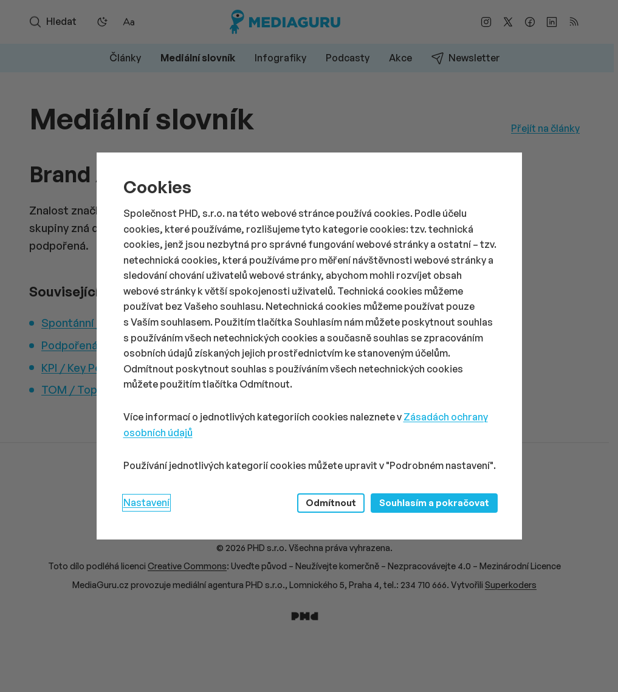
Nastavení (146, 502)
